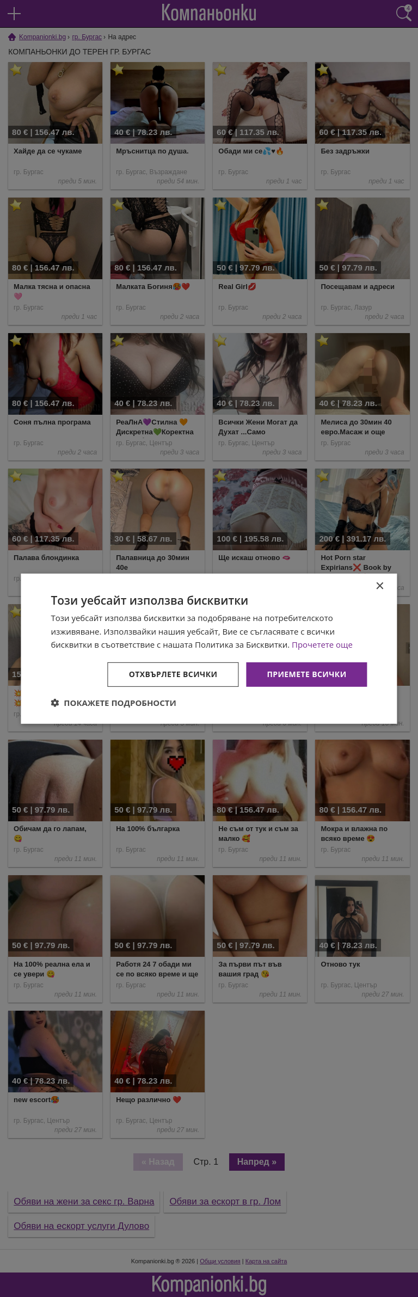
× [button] (380, 586)
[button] (113, 703)
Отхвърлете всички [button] (173, 674)
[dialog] (209, 648)
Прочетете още (322, 644)
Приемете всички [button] (306, 674)
